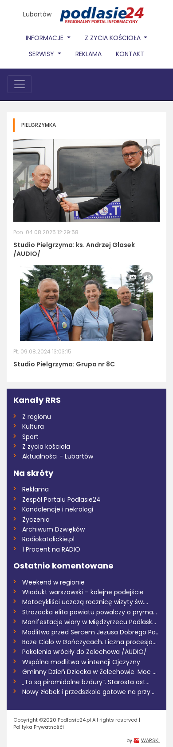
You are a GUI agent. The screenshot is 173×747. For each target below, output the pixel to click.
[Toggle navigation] (19, 84)
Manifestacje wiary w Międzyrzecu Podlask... (89, 621)
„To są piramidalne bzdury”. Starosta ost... (85, 682)
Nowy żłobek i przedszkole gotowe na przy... (88, 691)
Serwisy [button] (42, 53)
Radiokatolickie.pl (48, 539)
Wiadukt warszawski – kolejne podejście (83, 592)
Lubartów (37, 14)
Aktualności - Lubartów (57, 456)
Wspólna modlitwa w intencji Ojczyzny (81, 662)
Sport (30, 436)
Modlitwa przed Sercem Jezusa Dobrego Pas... (91, 632)
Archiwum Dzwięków (53, 529)
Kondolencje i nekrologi (57, 509)
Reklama (88, 53)
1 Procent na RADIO (51, 549)
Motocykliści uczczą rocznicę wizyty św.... (85, 601)
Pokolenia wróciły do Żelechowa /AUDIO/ (84, 651)
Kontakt (130, 53)
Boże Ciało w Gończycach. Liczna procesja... (89, 641)
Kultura (33, 426)
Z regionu (36, 416)
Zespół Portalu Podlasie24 (61, 499)
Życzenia (36, 519)
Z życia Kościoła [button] (113, 37)
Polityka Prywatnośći (38, 727)
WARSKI (150, 740)
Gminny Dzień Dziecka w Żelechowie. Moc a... (91, 671)
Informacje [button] (45, 37)
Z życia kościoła (46, 446)
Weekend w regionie (53, 582)
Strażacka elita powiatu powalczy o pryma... (89, 612)
